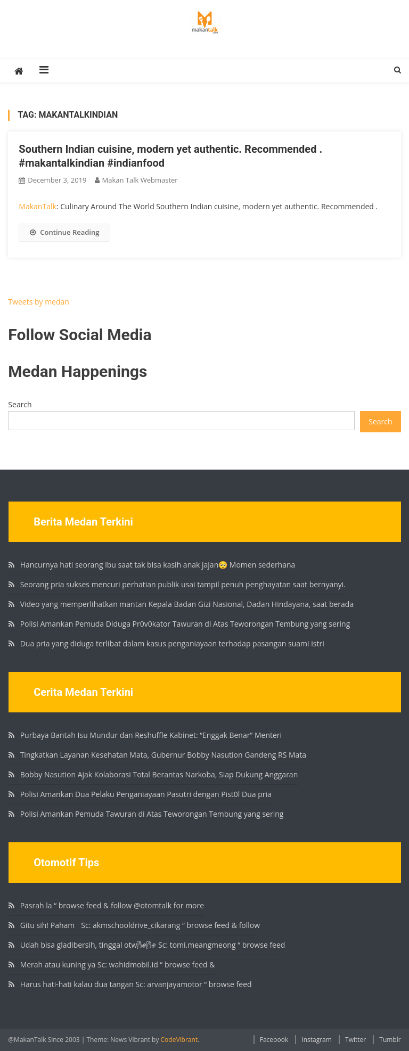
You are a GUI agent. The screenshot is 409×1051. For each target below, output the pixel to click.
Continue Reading (64, 232)
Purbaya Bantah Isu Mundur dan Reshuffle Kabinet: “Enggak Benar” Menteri (151, 735)
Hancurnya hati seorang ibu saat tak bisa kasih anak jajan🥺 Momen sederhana (158, 565)
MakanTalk (37, 206)
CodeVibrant (179, 1039)
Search (19, 404)
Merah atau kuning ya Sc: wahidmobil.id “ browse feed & (117, 964)
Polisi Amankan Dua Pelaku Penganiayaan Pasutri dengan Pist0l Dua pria (146, 794)
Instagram (316, 1039)
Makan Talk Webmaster (140, 180)
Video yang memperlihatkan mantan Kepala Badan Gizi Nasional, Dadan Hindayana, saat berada (187, 604)
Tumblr (389, 1039)
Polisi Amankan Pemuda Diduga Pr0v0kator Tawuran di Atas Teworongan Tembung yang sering (185, 624)
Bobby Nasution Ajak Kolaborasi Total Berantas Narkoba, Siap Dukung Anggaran (159, 774)
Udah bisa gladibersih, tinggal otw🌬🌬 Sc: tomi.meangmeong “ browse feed (152, 945)
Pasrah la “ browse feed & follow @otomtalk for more (112, 905)
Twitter (355, 1039)
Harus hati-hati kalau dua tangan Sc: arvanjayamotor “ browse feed (136, 984)
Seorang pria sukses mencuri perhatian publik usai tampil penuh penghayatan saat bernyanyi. (183, 584)
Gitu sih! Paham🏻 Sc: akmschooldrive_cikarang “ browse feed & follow (140, 925)
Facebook (274, 1039)
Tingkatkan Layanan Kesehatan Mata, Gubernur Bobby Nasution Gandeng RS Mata (163, 755)
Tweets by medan (38, 302)
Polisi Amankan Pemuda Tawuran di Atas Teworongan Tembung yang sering (152, 814)
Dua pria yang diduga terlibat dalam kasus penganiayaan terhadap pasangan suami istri (172, 643)
